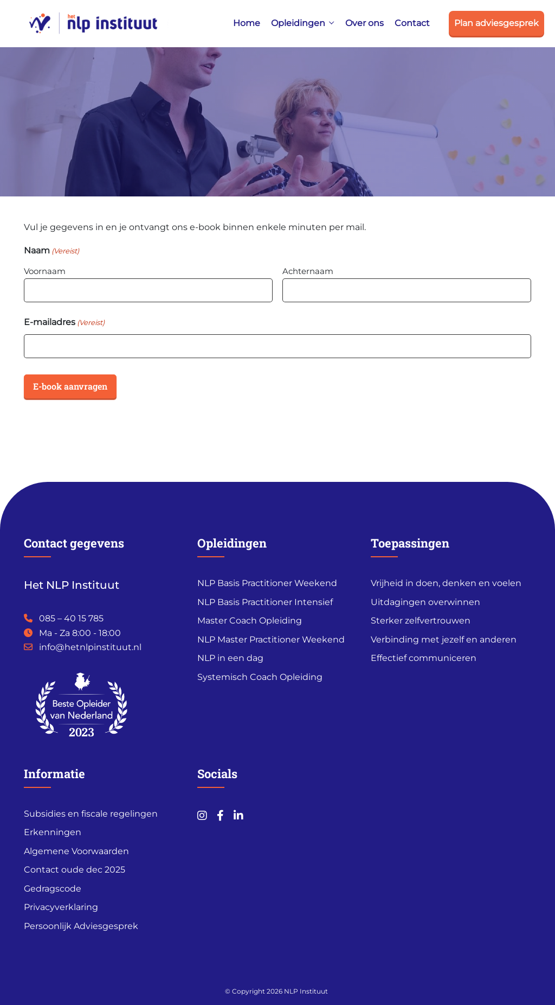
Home (246, 23)
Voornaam (45, 271)
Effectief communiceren (423, 658)
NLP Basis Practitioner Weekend (267, 583)
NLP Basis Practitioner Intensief (265, 602)
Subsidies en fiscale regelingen (91, 814)
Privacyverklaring (61, 907)
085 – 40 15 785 (71, 618)
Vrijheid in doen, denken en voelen (446, 583)
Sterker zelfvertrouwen (420, 620)
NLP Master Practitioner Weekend (271, 639)
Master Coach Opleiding (249, 620)
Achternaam (307, 271)
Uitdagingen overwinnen (425, 602)
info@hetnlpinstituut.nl (90, 647)
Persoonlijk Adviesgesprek (81, 926)
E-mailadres (64, 323)
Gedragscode (52, 888)
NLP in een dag (230, 658)
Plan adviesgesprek (496, 23)
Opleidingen (298, 23)
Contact (412, 23)
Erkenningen (52, 832)
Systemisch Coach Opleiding (259, 677)
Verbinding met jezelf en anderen (444, 639)
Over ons (364, 23)
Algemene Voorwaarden (76, 851)
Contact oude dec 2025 (74, 869)
